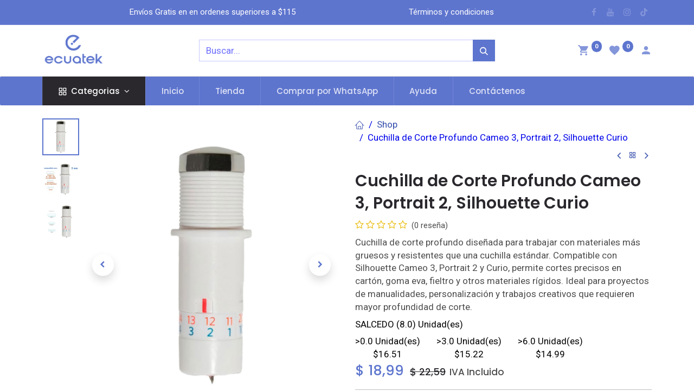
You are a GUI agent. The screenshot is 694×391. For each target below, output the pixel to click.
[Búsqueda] (484, 50)
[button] (102, 265)
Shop (387, 124)
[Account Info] (646, 51)
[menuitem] (173, 91)
